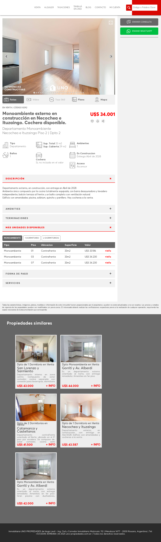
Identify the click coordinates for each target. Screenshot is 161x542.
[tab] (34, 92)
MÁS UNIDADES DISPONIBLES (25, 227)
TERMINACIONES (17, 218)
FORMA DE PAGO (17, 274)
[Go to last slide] (6, 57)
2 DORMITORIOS (51, 238)
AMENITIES (13, 209)
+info (108, 251)
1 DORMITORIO (32, 238)
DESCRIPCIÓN (15, 179)
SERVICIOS (13, 283)
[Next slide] (111, 57)
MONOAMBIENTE (12, 238)
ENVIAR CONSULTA (142, 22)
